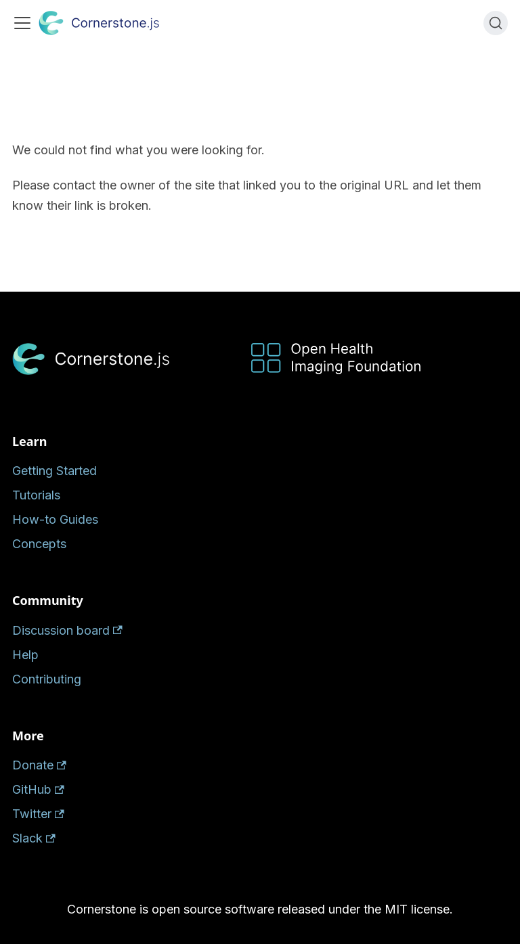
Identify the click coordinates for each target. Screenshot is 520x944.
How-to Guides (55, 519)
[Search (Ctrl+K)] (495, 23)
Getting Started (54, 471)
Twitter (38, 814)
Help (25, 655)
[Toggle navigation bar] (22, 23)
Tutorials (36, 495)
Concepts (39, 544)
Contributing (46, 679)
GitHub (38, 789)
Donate (39, 765)
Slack (34, 838)
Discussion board (67, 630)
